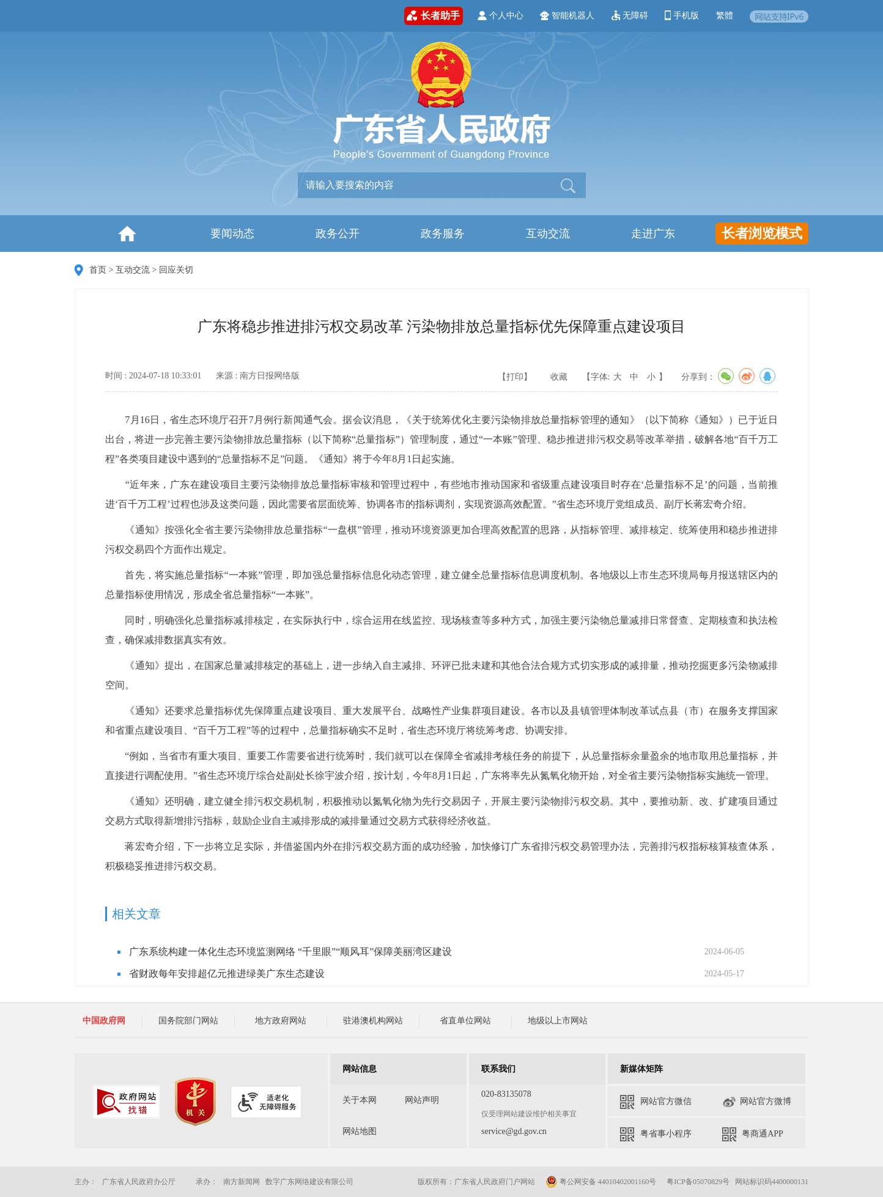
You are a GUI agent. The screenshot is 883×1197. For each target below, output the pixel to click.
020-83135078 (506, 1094)
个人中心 (500, 15)
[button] (567, 185)
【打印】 (515, 376)
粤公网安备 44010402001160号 (608, 1181)
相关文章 (136, 914)
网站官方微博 (756, 1102)
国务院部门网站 (188, 1020)
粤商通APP (752, 1134)
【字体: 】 (624, 376)
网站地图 (359, 1131)
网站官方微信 (656, 1102)
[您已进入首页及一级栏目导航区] (390, 233)
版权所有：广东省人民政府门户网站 (476, 1181)
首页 (97, 269)
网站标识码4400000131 (771, 1181)
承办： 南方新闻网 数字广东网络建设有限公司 (274, 1181)
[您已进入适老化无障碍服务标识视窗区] (266, 1102)
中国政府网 (104, 1020)
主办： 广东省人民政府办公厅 (134, 1181)
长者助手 (433, 15)
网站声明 (422, 1100)
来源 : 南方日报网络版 (258, 375)
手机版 (682, 15)
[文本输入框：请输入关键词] (426, 185)
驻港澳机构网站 (373, 1020)
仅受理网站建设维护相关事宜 (529, 1114)
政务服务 (443, 233)
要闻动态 (232, 233)
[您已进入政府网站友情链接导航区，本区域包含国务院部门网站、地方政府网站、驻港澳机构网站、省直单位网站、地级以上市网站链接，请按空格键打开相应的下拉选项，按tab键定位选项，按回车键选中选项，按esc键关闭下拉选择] (373, 1018)
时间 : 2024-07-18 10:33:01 (153, 375)
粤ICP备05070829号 (698, 1181)
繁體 (724, 15)
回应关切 (176, 269)
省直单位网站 (465, 1020)
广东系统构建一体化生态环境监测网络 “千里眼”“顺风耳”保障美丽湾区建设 (290, 951)
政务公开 (338, 233)
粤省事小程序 (656, 1134)
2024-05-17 (724, 973)
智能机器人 (567, 15)
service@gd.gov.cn (514, 1131)
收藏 (558, 376)
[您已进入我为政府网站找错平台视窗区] (126, 1102)
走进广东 (653, 233)
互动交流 (548, 233)
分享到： (729, 376)
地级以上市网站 (558, 1020)
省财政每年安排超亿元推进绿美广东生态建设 (227, 973)
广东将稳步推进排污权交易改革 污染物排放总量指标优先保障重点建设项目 (441, 326)
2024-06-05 (724, 951)
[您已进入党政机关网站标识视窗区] (195, 1101)
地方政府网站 (280, 1020)
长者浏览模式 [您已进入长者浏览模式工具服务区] (762, 233)
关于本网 (359, 1100)
